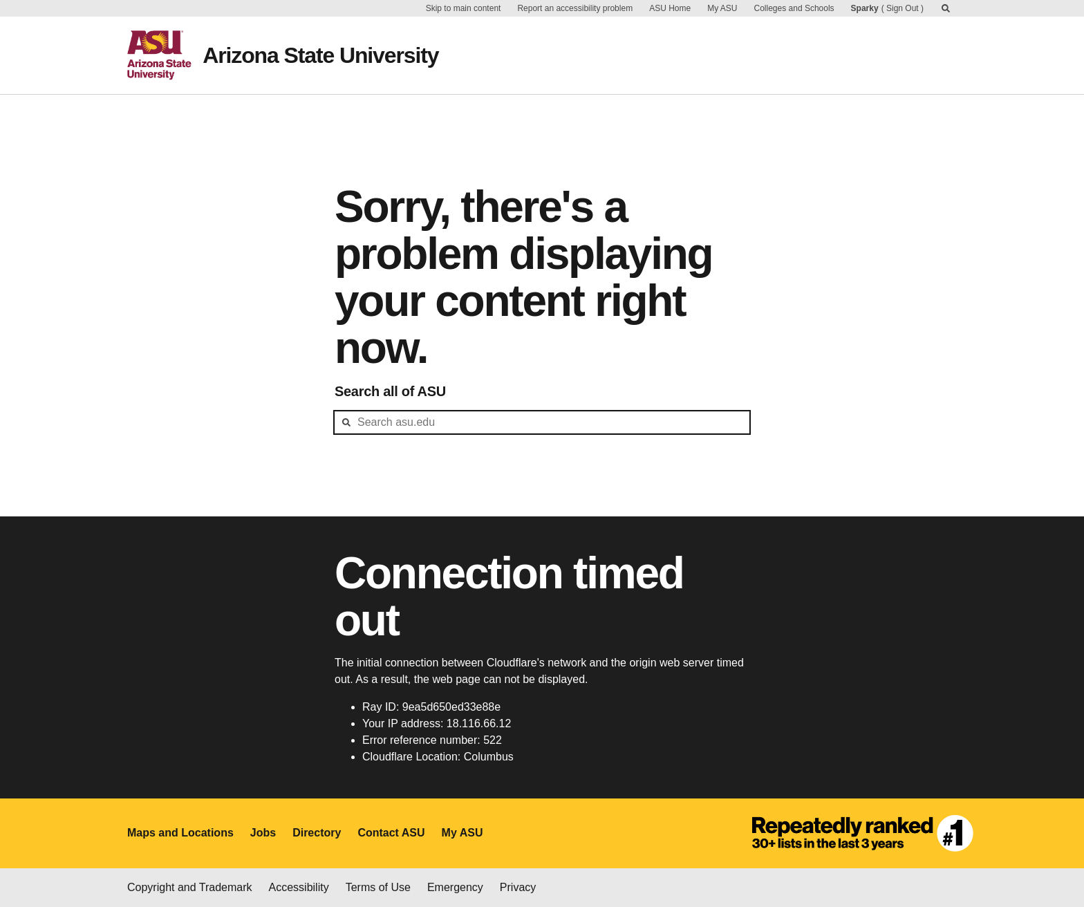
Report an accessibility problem (575, 8)
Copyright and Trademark (189, 887)
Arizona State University (320, 55)
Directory (316, 833)
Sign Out (902, 8)
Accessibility (299, 887)
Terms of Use (378, 887)
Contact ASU (390, 833)
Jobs (263, 833)
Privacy (518, 887)
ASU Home (670, 8)
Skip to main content (463, 8)
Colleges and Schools (794, 8)
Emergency (455, 887)
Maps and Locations (180, 833)
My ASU (722, 8)
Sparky (865, 8)
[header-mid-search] (542, 422)
